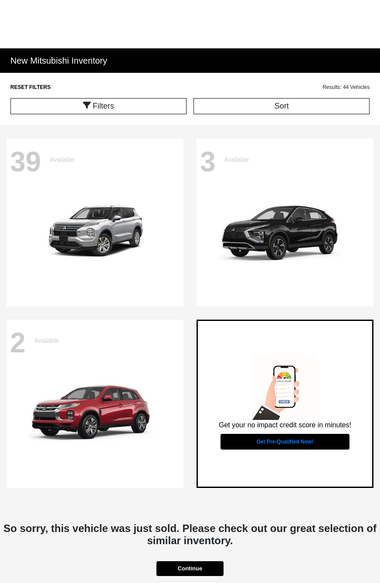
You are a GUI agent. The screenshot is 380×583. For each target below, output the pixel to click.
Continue (190, 568)
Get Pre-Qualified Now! (285, 442)
